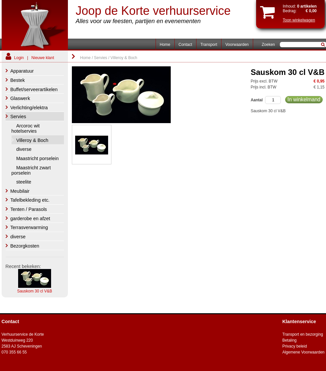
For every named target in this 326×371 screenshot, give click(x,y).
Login (19, 57)
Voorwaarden (237, 44)
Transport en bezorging (302, 334)
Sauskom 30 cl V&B (34, 291)
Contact (185, 44)
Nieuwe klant (42, 57)
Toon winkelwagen (299, 20)
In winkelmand (303, 99)
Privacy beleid (294, 346)
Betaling (289, 340)
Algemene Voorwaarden (303, 352)
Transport (208, 44)
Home (165, 44)
